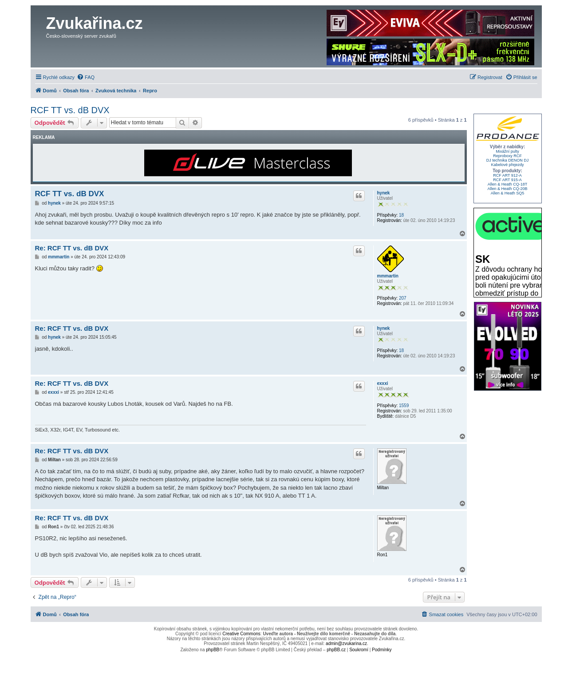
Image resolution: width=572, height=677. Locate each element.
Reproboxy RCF (507, 156)
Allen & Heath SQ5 (508, 193)
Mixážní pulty (507, 151)
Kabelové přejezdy (507, 164)
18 (401, 215)
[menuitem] (86, 77)
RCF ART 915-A (507, 180)
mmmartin (387, 275)
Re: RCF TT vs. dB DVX (72, 248)
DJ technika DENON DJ (507, 160)
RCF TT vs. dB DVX (70, 110)
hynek (383, 192)
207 (402, 298)
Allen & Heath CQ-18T (508, 184)
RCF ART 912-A (507, 175)
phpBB (212, 649)
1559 (404, 405)
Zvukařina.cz (94, 23)
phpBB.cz (336, 649)
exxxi (382, 383)
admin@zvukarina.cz (346, 643)
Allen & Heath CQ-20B (507, 188)
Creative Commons (241, 633)
